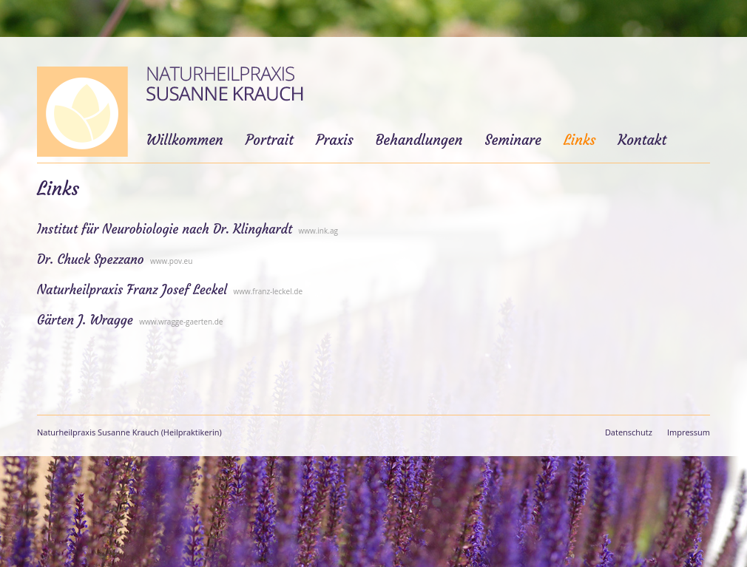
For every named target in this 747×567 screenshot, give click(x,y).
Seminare (512, 140)
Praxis (335, 140)
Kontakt (642, 140)
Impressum (688, 432)
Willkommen (184, 140)
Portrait (270, 140)
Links (579, 140)
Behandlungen (419, 140)
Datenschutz (628, 432)
